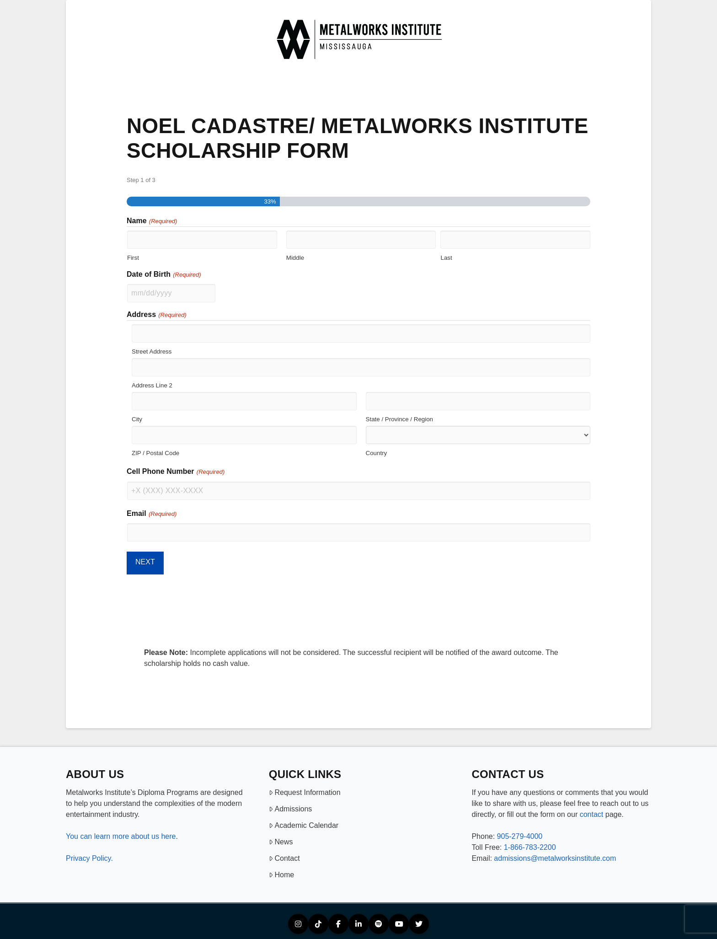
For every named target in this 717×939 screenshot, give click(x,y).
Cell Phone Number (176, 471)
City (137, 419)
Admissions (290, 805)
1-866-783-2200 (530, 843)
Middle (295, 257)
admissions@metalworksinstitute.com (555, 854)
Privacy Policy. (89, 854)
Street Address (151, 351)
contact (592, 810)
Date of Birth (164, 275)
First (133, 257)
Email (152, 512)
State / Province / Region (399, 419)
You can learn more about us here (121, 832)
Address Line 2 (152, 385)
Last (446, 257)
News (281, 838)
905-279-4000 (520, 832)
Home (281, 871)
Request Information (305, 788)
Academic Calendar (303, 821)
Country (376, 453)
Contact (284, 854)
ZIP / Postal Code (155, 453)
